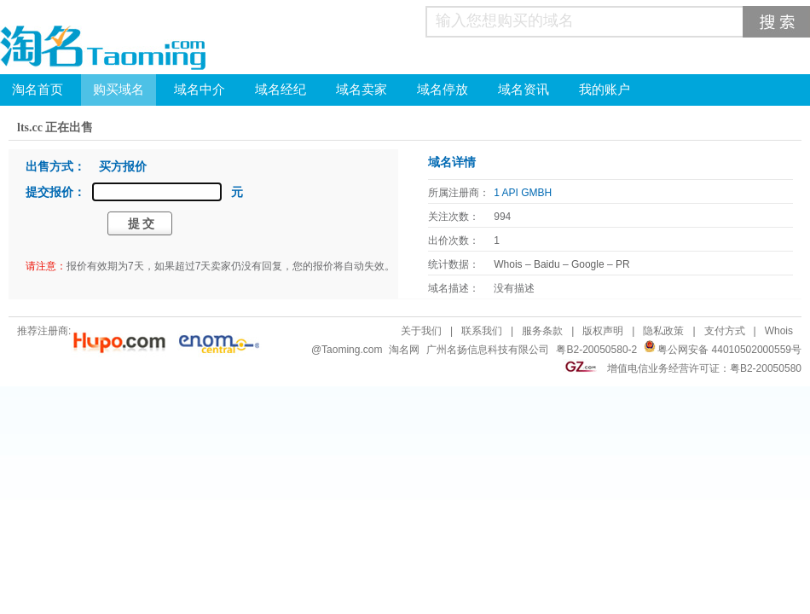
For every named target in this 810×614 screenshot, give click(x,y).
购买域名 (118, 89)
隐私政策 (663, 331)
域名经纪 (280, 89)
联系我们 (481, 331)
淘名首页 (37, 89)
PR (623, 264)
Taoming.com (351, 350)
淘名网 (404, 350)
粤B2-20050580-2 (596, 350)
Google (588, 264)
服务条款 (542, 331)
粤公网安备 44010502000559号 (729, 350)
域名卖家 (361, 89)
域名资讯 (523, 89)
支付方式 (724, 331)
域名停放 (442, 89)
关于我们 (421, 331)
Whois (508, 264)
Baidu (547, 264)
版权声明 (602, 331)
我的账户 (604, 89)
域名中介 (199, 89)
